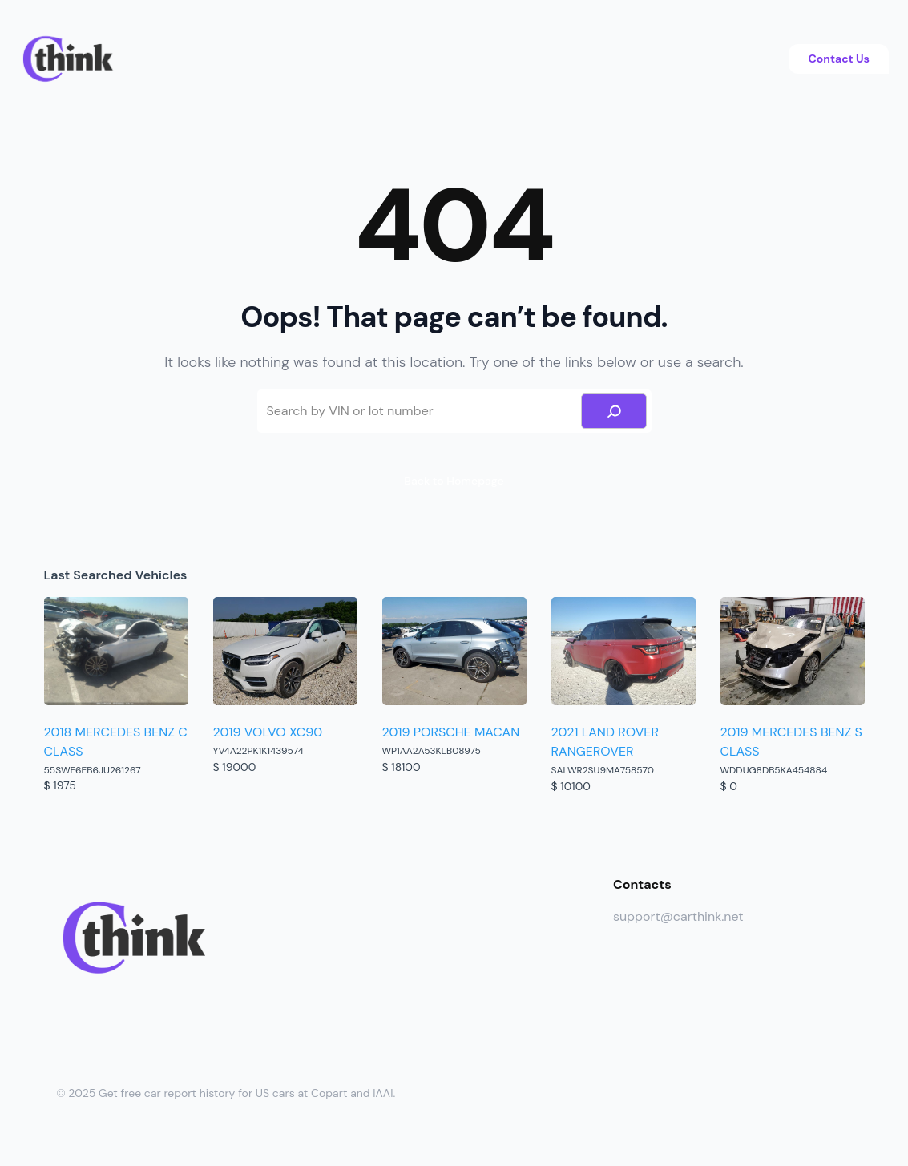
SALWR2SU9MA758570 (602, 770)
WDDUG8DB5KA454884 (774, 770)
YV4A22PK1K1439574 (258, 750)
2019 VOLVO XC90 (268, 732)
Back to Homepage (453, 481)
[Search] (614, 411)
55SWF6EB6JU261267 (92, 770)
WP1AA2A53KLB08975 (431, 750)
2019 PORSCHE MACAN (451, 732)
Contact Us (839, 58)
